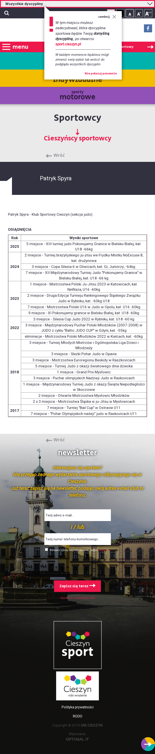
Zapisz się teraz (77, 586)
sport (78, 652)
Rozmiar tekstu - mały (130, 13)
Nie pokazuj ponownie (101, 74)
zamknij (107, 17)
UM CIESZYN (92, 725)
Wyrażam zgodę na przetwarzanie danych (74, 550)
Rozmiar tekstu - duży (148, 13)
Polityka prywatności (77, 707)
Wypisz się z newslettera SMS (77, 598)
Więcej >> (104, 550)
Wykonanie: (77, 736)
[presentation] (77, 565)
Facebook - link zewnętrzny (148, 29)
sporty (77, 95)
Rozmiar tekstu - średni (139, 13)
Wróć (59, 156)
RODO (77, 716)
